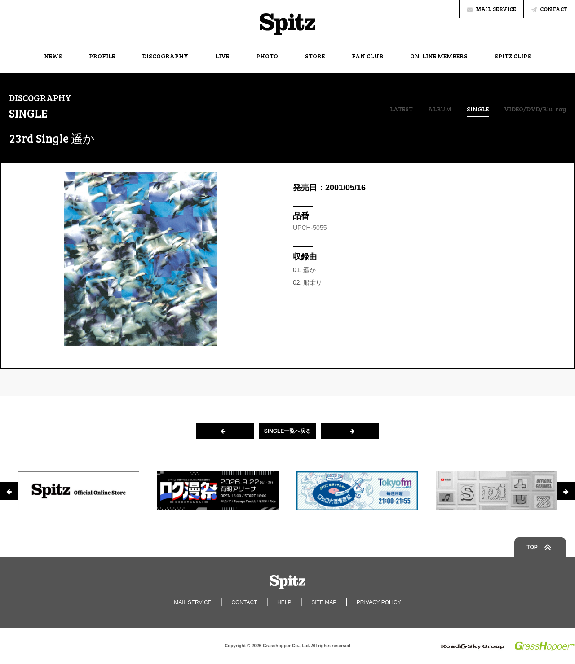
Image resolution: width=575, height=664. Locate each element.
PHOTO (267, 56)
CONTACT (549, 9)
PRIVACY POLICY (379, 602)
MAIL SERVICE (491, 9)
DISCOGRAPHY (165, 56)
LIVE (222, 56)
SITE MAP (323, 602)
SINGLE (478, 109)
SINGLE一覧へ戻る (287, 431)
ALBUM (439, 109)
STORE (315, 56)
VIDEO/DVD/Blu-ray (535, 109)
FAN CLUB (367, 56)
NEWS (53, 56)
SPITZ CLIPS (513, 56)
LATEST (401, 109)
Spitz (287, 24)
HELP (284, 602)
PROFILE (102, 56)
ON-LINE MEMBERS (439, 56)
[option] (78, 491)
